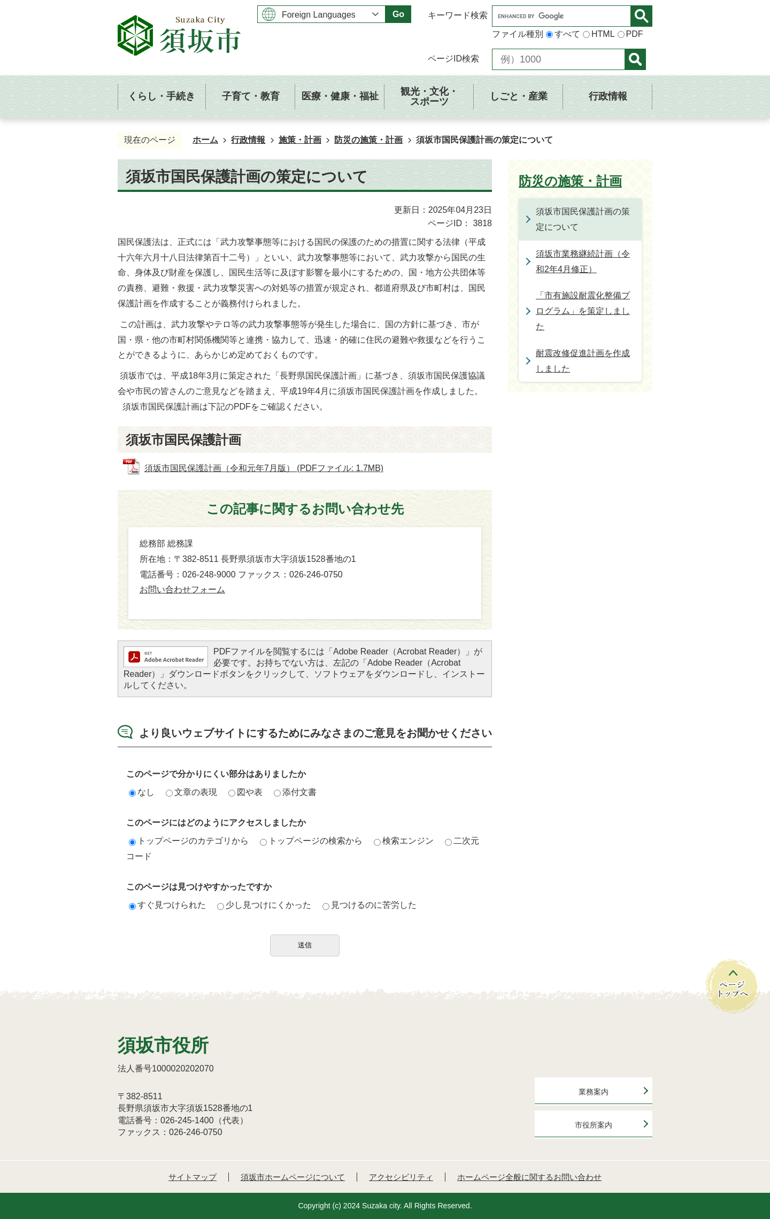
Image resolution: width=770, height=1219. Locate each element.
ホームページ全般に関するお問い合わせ (529, 1177)
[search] (564, 16)
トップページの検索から (311, 840)
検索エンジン (404, 840)
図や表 (245, 792)
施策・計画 (300, 139)
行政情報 (248, 139)
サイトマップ (192, 1177)
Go (398, 14)
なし (142, 792)
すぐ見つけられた (167, 904)
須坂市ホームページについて (293, 1177)
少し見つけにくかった (264, 904)
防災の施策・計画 (368, 139)
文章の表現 (191, 792)
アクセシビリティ (401, 1177)
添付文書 (295, 792)
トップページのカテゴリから (189, 840)
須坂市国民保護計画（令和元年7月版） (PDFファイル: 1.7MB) (263, 468)
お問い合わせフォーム (182, 589)
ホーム (205, 139)
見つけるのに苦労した (369, 904)
